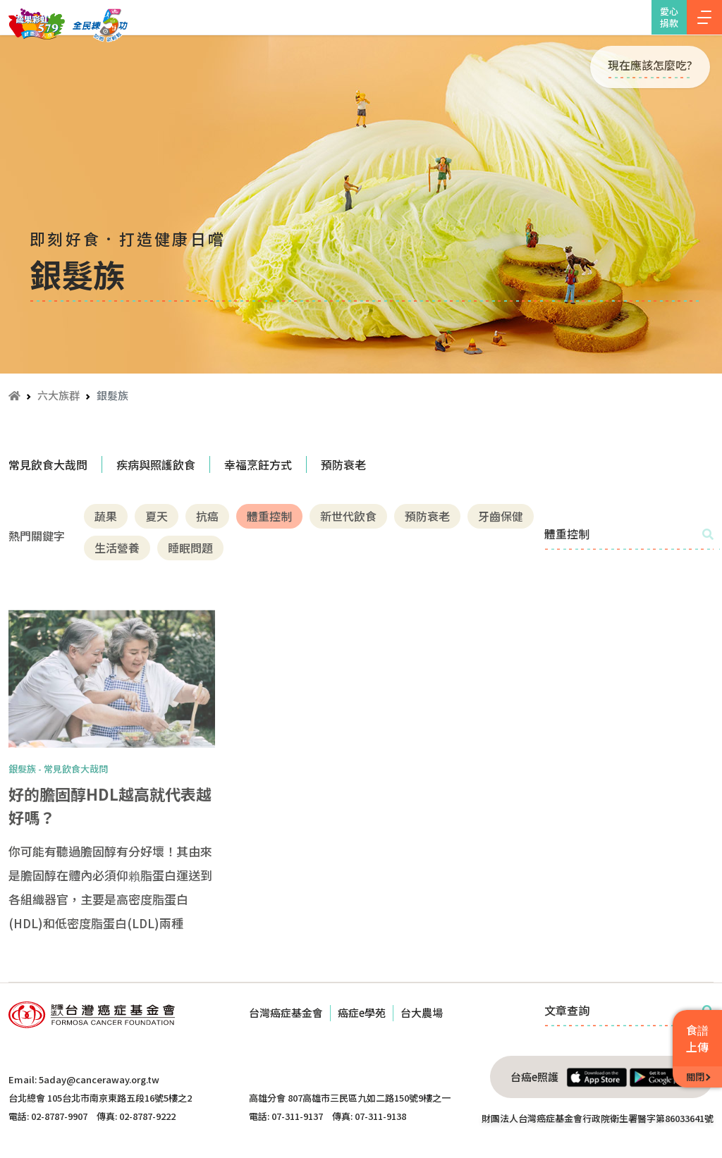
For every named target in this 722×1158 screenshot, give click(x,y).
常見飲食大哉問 (47, 464)
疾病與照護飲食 (155, 464)
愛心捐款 (669, 17)
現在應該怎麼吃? (650, 64)
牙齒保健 (500, 515)
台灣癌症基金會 (286, 1012)
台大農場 (421, 1012)
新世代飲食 (348, 515)
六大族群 (58, 395)
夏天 (156, 515)
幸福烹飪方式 (258, 464)
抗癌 (207, 515)
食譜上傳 (697, 1038)
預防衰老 (343, 464)
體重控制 (269, 515)
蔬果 (105, 515)
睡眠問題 (190, 547)
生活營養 (117, 547)
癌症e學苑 (362, 1012)
